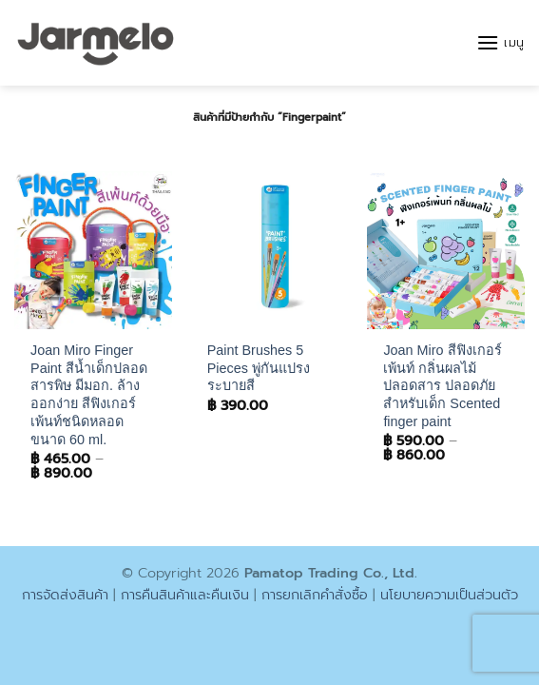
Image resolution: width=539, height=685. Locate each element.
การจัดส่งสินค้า (65, 594)
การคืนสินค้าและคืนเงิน (185, 594)
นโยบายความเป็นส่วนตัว (449, 594)
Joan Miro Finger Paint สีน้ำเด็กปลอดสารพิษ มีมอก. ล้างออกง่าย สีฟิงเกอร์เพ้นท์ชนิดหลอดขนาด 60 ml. (88, 394)
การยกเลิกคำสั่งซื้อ (314, 594)
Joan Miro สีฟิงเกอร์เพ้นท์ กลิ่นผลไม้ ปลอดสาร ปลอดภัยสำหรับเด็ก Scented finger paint (442, 385)
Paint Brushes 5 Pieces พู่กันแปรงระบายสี (258, 367)
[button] (500, 42)
